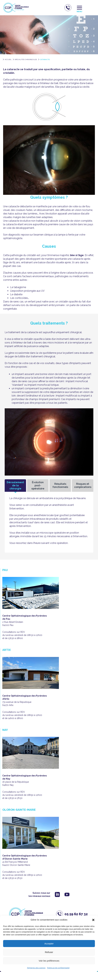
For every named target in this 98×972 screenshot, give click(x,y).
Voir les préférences (49, 960)
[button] (93, 919)
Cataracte (45, 59)
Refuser (49, 952)
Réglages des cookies (36, 968)
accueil (8, 59)
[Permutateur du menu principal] (79, 8)
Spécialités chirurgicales (26, 59)
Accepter (49, 943)
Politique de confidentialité (58, 968)
